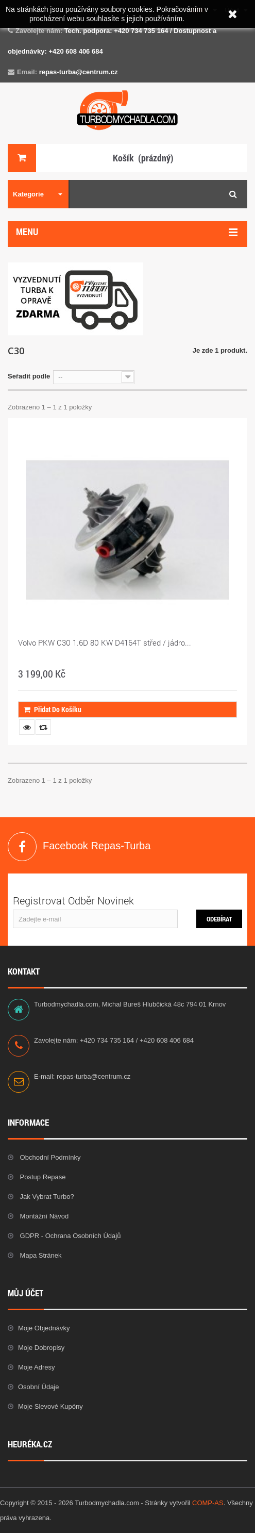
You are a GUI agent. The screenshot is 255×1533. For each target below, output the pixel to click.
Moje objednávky (44, 1328)
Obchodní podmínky (49, 1157)
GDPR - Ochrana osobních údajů (69, 1236)
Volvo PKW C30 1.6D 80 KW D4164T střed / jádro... (104, 642)
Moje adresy (36, 1367)
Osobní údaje (38, 1387)
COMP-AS (208, 1503)
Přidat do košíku (52, 709)
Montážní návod (43, 1216)
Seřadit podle (29, 376)
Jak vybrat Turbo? (46, 1196)
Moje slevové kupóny (50, 1406)
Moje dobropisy (41, 1347)
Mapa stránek (40, 1255)
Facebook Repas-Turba (22, 846)
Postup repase (42, 1177)
